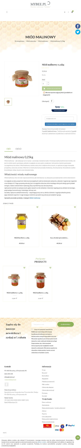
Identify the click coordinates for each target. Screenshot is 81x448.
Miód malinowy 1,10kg (40, 293)
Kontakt (44, 396)
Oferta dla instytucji (48, 390)
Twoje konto (47, 399)
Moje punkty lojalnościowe (50, 419)
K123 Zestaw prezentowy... (59, 238)
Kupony (44, 414)
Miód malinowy (35, 198)
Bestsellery (45, 376)
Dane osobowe (46, 402)
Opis (9, 148)
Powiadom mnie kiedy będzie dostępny (60, 124)
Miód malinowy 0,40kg (14, 293)
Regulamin (45, 378)
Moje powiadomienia (48, 422)
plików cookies (42, 442)
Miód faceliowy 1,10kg (21, 238)
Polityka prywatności (48, 381)
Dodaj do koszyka (52, 89)
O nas (44, 370)
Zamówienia (45, 405)
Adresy (44, 411)
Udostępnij (52, 101)
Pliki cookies (45, 384)
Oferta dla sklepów (47, 387)
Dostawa (44, 393)
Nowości (44, 373)
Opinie (18, 148)
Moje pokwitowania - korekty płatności (53, 408)
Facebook (6, 384)
